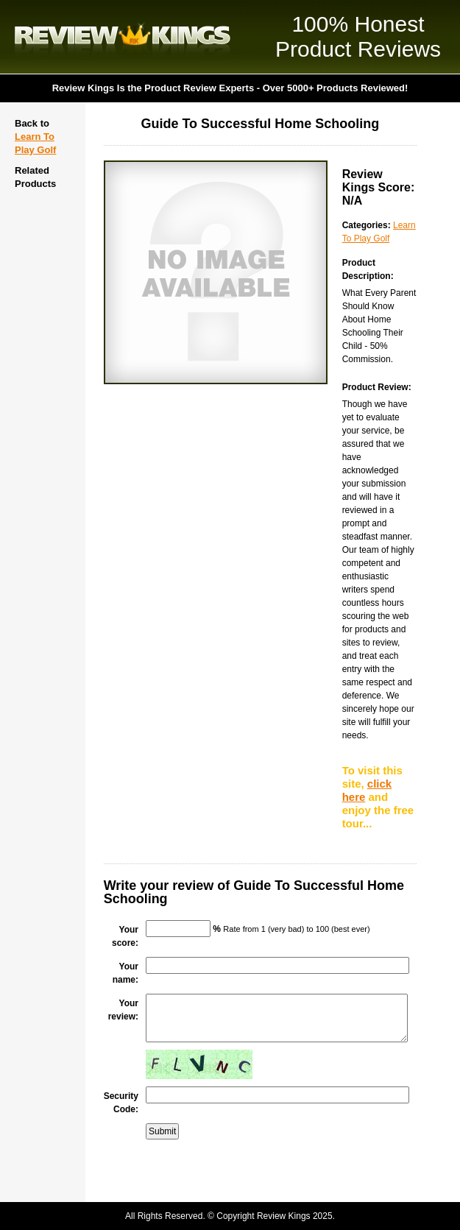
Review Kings (122, 37)
